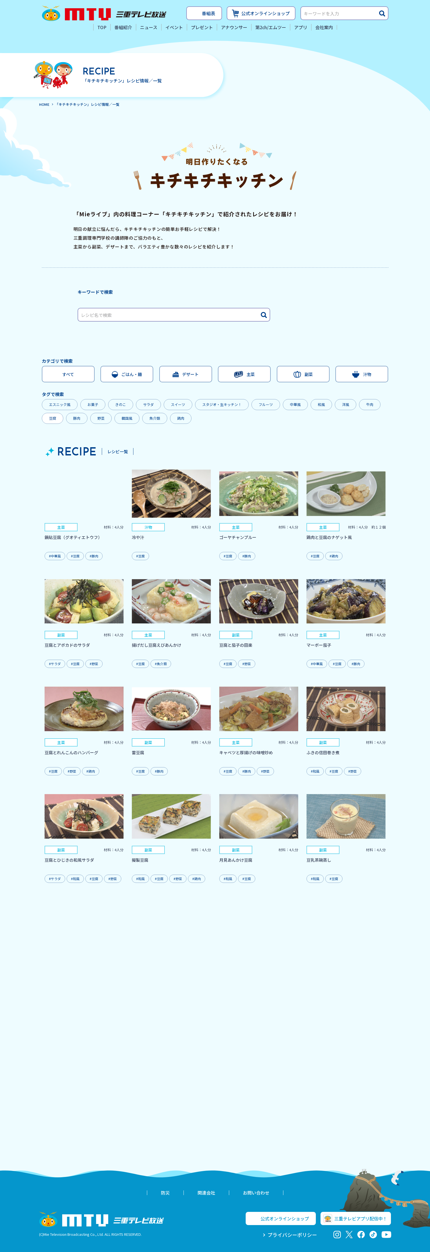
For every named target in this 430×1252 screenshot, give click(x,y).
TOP (101, 27)
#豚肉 (94, 556)
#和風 (315, 771)
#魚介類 (161, 663)
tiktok (373, 1234)
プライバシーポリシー (292, 1234)
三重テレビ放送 (104, 13)
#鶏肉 (334, 556)
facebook (361, 1234)
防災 (165, 1192)
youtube (386, 1234)
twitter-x (349, 1234)
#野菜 (94, 663)
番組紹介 (123, 27)
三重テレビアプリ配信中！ (360, 1218)
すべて (68, 374)
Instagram (337, 1234)
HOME (44, 104)
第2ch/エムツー (270, 27)
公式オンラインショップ (265, 13)
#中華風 (55, 556)
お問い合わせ (256, 1192)
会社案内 (324, 27)
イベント (174, 27)
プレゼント (202, 27)
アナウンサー (234, 27)
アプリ (300, 27)
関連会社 (206, 1192)
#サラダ (55, 663)
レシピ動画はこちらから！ (302, 237)
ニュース (148, 27)
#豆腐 (75, 556)
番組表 (208, 13)
